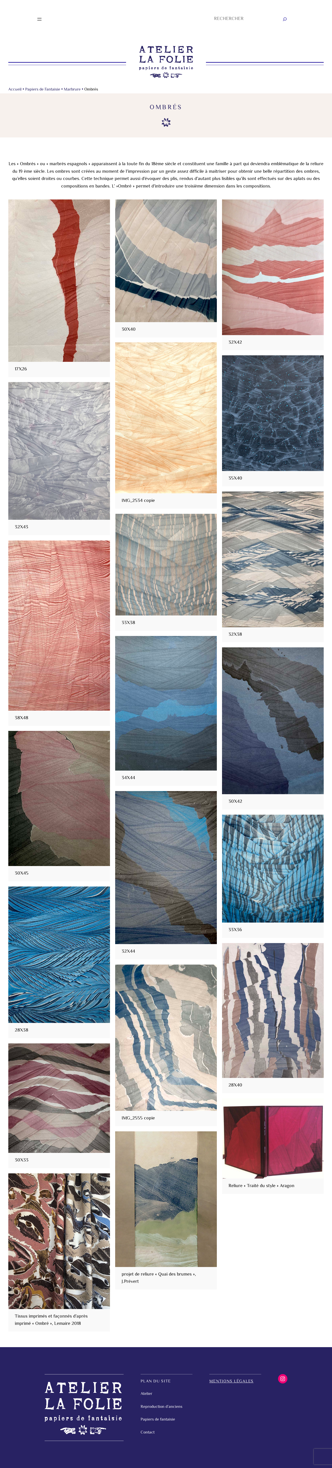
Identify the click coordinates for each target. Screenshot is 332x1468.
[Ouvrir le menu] (39, 19)
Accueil (15, 89)
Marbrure (72, 89)
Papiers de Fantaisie (42, 89)
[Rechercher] (285, 19)
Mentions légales (231, 1381)
